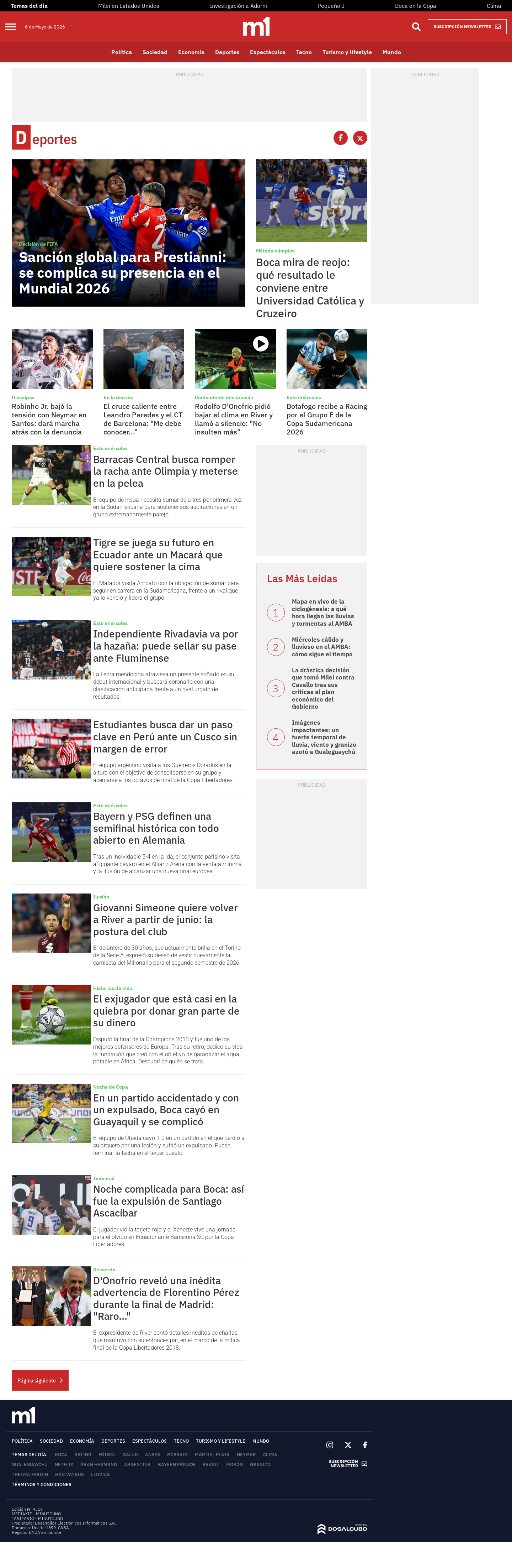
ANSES (152, 1455)
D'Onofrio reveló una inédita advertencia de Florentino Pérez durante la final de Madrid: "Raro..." (166, 1298)
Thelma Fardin (30, 1474)
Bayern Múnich (176, 1465)
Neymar (246, 1455)
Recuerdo (104, 1269)
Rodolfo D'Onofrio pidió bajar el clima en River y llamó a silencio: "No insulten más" (234, 419)
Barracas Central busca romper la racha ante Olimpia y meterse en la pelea (165, 471)
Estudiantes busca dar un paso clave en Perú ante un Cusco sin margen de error (165, 736)
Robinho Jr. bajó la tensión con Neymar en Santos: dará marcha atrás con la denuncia (49, 419)
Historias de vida (113, 988)
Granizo (260, 1465)
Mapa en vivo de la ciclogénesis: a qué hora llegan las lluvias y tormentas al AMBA (323, 612)
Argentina (137, 1465)
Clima (494, 5)
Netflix (64, 1465)
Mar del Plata (212, 1455)
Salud (130, 1455)
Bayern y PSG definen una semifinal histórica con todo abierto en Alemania (156, 827)
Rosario (177, 1455)
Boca (61, 1455)
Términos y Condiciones (41, 1484)
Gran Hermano (98, 1465)
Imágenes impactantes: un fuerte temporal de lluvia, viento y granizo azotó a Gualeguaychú (324, 737)
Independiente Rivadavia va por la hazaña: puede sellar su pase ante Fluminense (165, 645)
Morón (234, 1465)
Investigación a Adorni (238, 5)
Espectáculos (268, 52)
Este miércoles (304, 397)
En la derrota (118, 397)
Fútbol (107, 1455)
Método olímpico (275, 251)
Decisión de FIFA (38, 244)
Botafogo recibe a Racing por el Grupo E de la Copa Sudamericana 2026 (327, 419)
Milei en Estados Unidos (128, 5)
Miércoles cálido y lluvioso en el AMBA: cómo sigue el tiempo (322, 647)
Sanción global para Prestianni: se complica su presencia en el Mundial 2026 (122, 272)
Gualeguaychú (30, 1465)
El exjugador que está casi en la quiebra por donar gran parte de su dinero (166, 1010)
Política (121, 52)
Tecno (304, 52)
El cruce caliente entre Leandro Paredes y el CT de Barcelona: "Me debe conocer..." (143, 419)
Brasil (210, 1465)
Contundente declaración (224, 397)
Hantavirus (69, 1474)
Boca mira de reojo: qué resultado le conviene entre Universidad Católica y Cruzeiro (310, 287)
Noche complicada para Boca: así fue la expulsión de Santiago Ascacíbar (168, 1200)
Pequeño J (331, 5)
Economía (191, 52)
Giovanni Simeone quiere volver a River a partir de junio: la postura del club (165, 919)
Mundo (392, 52)
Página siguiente (40, 1380)
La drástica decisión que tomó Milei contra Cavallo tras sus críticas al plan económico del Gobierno (323, 688)
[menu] (15, 26)
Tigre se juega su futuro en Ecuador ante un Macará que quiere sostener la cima (158, 554)
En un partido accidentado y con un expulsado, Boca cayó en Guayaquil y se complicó (166, 1109)
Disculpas (23, 397)
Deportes (227, 52)
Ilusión (101, 897)
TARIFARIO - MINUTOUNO (38, 1518)
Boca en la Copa (415, 5)
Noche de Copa (110, 1087)
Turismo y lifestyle (347, 52)
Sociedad (155, 52)
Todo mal (103, 1178)
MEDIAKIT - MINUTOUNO (36, 1513)
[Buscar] (416, 26)
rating (82, 1455)
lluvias (100, 1474)
